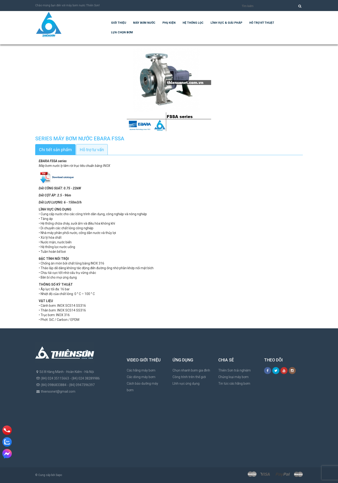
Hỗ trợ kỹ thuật (261, 22)
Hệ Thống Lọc (193, 22)
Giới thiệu (118, 22)
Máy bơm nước (144, 22)
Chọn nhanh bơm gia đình (191, 370)
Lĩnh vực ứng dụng (186, 383)
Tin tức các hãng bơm (234, 383)
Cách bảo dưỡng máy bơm (142, 387)
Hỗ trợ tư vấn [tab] (92, 149)
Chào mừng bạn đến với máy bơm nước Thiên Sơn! (67, 5)
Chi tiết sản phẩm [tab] (55, 149)
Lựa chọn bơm (122, 32)
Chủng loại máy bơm (233, 377)
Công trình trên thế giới (189, 377)
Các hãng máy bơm (141, 370)
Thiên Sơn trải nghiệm (234, 370)
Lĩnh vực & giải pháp (226, 22)
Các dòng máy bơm (141, 377)
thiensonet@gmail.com (58, 391)
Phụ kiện (169, 22)
